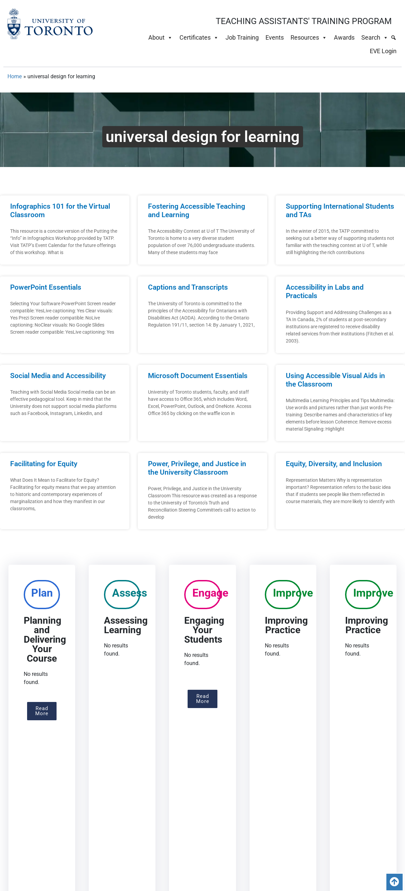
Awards (344, 37)
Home (14, 76)
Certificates (199, 37)
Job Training (242, 37)
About (160, 37)
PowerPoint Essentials (45, 287)
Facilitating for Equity (43, 464)
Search (374, 37)
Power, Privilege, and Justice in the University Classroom (197, 468)
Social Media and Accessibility (58, 376)
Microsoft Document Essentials (198, 376)
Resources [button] (309, 37)
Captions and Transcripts (188, 287)
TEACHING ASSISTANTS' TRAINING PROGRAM (304, 21)
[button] (42, 711)
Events (274, 37)
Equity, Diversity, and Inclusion (334, 464)
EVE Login (383, 51)
